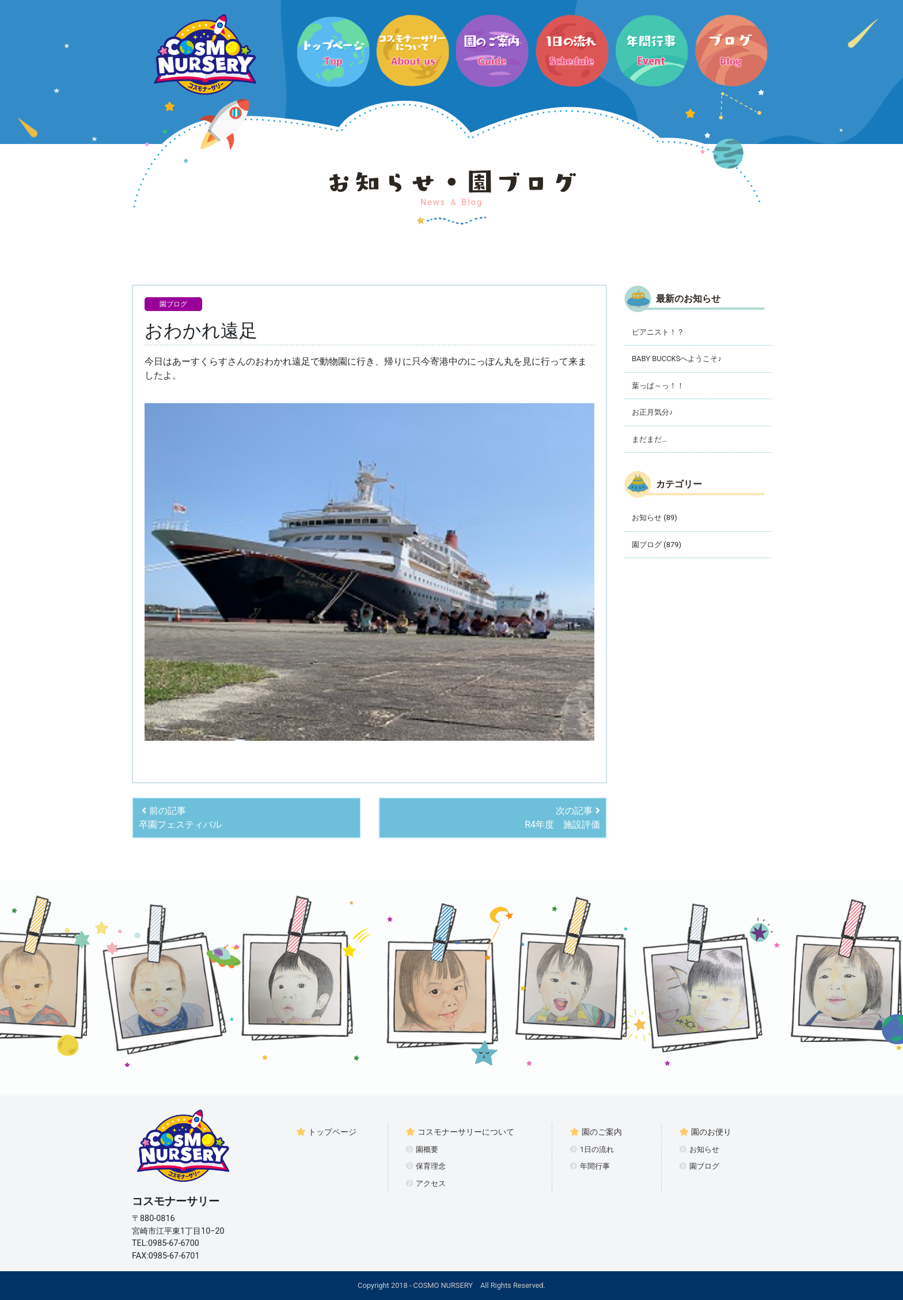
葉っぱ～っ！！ (658, 385)
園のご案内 (596, 1132)
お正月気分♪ (652, 412)
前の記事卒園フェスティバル (180, 817)
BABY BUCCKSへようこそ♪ (677, 358)
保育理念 (425, 1166)
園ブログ (173, 304)
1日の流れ (592, 1149)
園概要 (421, 1149)
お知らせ (647, 517)
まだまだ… (649, 439)
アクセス (425, 1183)
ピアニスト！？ (658, 332)
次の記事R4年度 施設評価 (562, 817)
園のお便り (705, 1132)
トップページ (326, 1132)
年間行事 (590, 1166)
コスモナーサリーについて (459, 1132)
